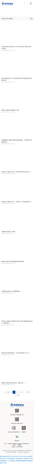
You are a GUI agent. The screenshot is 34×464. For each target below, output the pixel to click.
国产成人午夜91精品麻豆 (9, 458)
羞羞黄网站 (19, 458)
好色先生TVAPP (18, 456)
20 (28, 392)
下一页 (17, 395)
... (24, 392)
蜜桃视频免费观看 (21, 460)
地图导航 (19, 444)
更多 (31, 18)
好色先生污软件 (9, 456)
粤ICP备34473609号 (11, 452)
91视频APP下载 (27, 458)
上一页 (7, 392)
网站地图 (2, 456)
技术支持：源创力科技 (23, 452)
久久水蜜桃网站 (11, 460)
